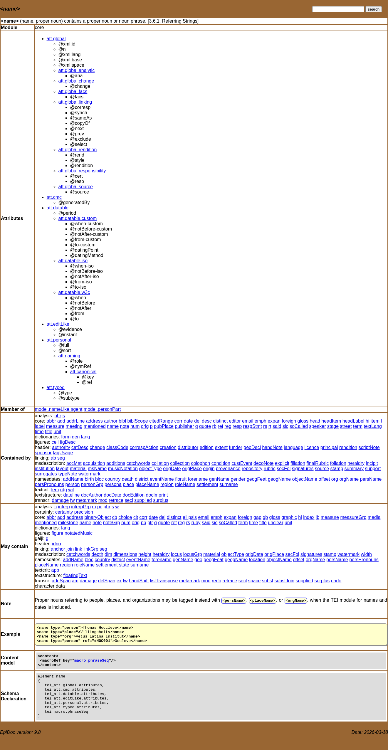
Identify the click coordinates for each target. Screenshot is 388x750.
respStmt (252, 426)
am (75, 580)
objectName (304, 479)
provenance (228, 468)
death (128, 479)
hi (367, 420)
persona (113, 484)
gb (265, 517)
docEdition (133, 494)
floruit (181, 479)
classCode (117, 447)
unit (57, 431)
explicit (282, 463)
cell (54, 442)
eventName (162, 479)
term (357, 426)
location (257, 559)
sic (285, 426)
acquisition (94, 463)
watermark (89, 473)
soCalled (299, 426)
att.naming (69, 355)
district (141, 479)
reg (227, 426)
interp (64, 506)
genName (219, 479)
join (70, 548)
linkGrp (90, 548)
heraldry (356, 463)
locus (176, 554)
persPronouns (49, 484)
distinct (220, 420)
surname (228, 484)
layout (62, 468)
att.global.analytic (76, 70)
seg (61, 457)
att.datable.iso (73, 260)
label (40, 426)
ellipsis (190, 517)
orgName (349, 479)
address (94, 420)
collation (160, 463)
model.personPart (102, 409)
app (55, 570)
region (166, 484)
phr (57, 415)
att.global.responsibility (82, 170)
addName (73, 479)
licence (312, 447)
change (97, 447)
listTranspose (164, 580)
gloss (303, 420)
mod (103, 500)
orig (145, 426)
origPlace (192, 468)
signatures (303, 468)
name (113, 426)
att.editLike (58, 324)
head (315, 420)
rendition (348, 447)
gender (238, 479)
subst (267, 580)
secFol (283, 468)
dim (108, 554)
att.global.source (75, 186)
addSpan (61, 580)
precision (83, 511)
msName (97, 468)
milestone (68, 522)
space (254, 580)
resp (237, 426)
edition (207, 447)
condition (220, 463)
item (375, 420)
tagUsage (63, 452)
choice (125, 517)
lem (55, 489)
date (188, 420)
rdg (63, 489)
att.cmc (54, 197)
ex (119, 580)
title (48, 431)
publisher (184, 426)
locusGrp (192, 554)
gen (76, 436)
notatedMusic (79, 533)
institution (45, 468)
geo (198, 559)
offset (324, 479)
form (65, 436)
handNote (272, 447)
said (277, 426)
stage (333, 426)
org (334, 479)
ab (53, 457)
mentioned (95, 426)
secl (129, 500)
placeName (147, 484)
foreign (289, 420)
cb (114, 517)
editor (235, 420)
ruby (195, 522)
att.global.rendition (77, 149)
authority (61, 447)
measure (55, 426)
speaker (317, 426)
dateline (71, 494)
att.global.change (76, 80)
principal (329, 447)
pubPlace (164, 426)
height (145, 554)
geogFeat (257, 479)
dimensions (125, 554)
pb (143, 522)
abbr (51, 420)
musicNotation (123, 468)
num (135, 426)
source (322, 468)
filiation (297, 463)
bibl (122, 420)
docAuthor (92, 494)
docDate (112, 494)
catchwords (138, 463)
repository (252, 468)
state (124, 564)
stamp (336, 468)
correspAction (144, 447)
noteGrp (111, 522)
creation (168, 447)
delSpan (106, 580)
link (78, 548)
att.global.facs (73, 91)
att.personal (59, 339)
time (39, 431)
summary (354, 468)
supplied (143, 500)
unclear (275, 522)
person (72, 484)
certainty (64, 511)
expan (274, 420)
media (374, 517)
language (293, 447)
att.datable (58, 207)
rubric (270, 468)
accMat (74, 463)
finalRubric (318, 463)
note (124, 426)
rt (269, 426)
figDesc (67, 442)
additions (115, 463)
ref (220, 426)
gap (257, 517)
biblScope (137, 420)
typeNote (67, 473)
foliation (338, 463)
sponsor (43, 452)
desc (207, 420)
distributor (188, 447)
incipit (372, 463)
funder (235, 447)
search (373, 9)
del (197, 420)
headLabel (353, 420)
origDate (172, 468)
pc (99, 506)
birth (89, 479)
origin (208, 468)
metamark (86, 500)
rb (214, 426)
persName (371, 479)
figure (57, 533)
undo (336, 580)
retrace (116, 500)
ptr (150, 522)
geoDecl (252, 447)
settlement (207, 484)
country (112, 479)
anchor (58, 548)
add (61, 420)
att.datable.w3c (74, 292)
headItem (331, 420)
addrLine (75, 420)
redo (216, 580)
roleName (185, 484)
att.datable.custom (77, 218)
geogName (279, 479)
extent (221, 447)
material (78, 468)
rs (265, 426)
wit (71, 489)
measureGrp (353, 517)
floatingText (75, 575)
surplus (160, 500)
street (346, 426)
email (247, 420)
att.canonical (83, 371)
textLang (373, 426)
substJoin (285, 580)
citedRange (161, 420)
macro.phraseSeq (91, 664)
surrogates (46, 473)
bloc (99, 479)
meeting (73, 426)
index (308, 517)
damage (60, 500)
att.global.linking (75, 102)
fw (72, 500)
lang (85, 436)
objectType (150, 468)
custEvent (241, 463)
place (128, 484)
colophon (200, 463)
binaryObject (98, 517)
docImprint (157, 494)
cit (135, 517)
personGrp (92, 484)
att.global (56, 38)
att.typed (56, 387)
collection (180, 463)
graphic (289, 517)
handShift (139, 580)
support (373, 468)
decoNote (263, 463)
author (110, 420)
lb (317, 517)
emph (260, 420)
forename (198, 479)
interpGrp (81, 506)
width (366, 554)
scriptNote (369, 447)
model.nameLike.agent (59, 409)
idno (56, 543)
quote (205, 426)
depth (97, 554)
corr (178, 420)
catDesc (79, 447)
